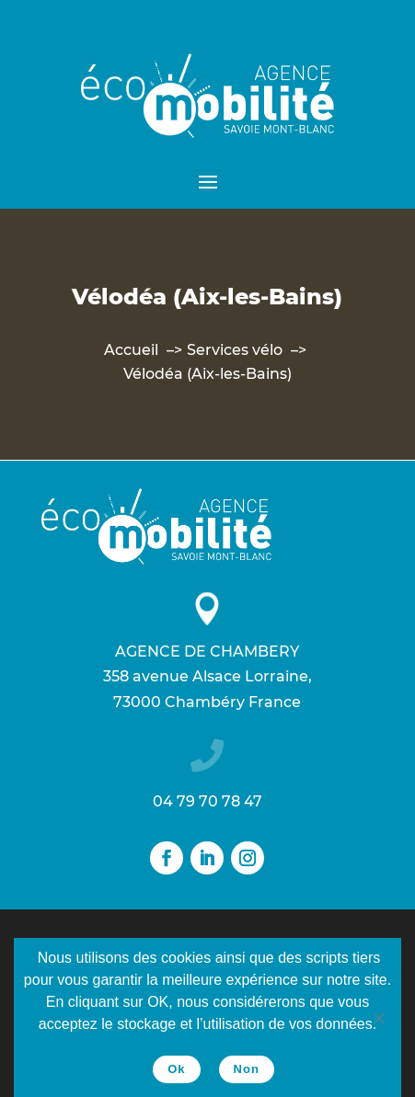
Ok (176, 1069)
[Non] (378, 1018)
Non (246, 1069)
